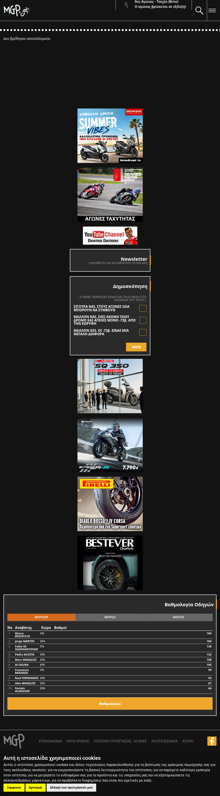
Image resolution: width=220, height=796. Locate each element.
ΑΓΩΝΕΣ (140, 741)
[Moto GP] (59, 10)
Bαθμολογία (110, 703)
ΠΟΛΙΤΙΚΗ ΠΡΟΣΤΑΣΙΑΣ (113, 741)
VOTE (136, 347)
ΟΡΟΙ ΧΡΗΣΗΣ (77, 741)
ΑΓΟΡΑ (187, 741)
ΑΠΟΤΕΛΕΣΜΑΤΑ (164, 741)
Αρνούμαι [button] (35, 787)
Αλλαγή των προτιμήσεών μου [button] (71, 787)
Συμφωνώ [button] (14, 787)
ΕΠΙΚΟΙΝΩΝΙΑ (50, 741)
